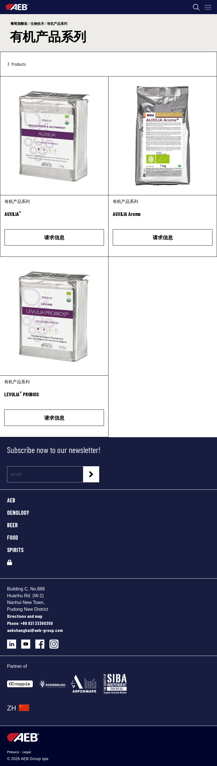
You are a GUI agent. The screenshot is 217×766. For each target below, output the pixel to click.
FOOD (12, 537)
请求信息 (54, 237)
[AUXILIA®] (54, 135)
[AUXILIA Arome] (163, 135)
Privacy (13, 751)
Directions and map (24, 616)
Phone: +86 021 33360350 (30, 623)
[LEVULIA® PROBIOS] (54, 316)
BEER (12, 525)
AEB (11, 500)
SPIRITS (15, 549)
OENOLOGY (18, 512)
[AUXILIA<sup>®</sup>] (54, 217)
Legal (26, 751)
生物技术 (37, 24)
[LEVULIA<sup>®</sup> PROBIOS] (54, 397)
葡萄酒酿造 (18, 24)
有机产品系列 (57, 24)
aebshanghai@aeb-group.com (35, 630)
